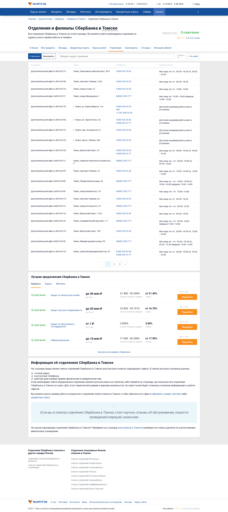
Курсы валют (38, 11)
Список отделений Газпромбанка (87, 467)
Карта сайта (140, 502)
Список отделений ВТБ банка (85, 459)
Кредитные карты (127, 11)
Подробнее (187, 297)
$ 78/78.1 (130, 4)
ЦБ (158, 4)
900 (118, 109)
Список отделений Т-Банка (83, 471)
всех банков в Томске (130, 427)
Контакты (75, 502)
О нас (53, 502)
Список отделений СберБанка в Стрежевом (43, 466)
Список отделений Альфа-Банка (86, 463)
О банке (34, 47)
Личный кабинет (163, 47)
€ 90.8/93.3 (142, 4)
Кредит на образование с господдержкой (63, 325)
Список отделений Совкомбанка (86, 480)
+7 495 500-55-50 (124, 113)
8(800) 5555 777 (123, 96)
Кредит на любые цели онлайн (65, 295)
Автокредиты (103, 11)
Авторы (128, 502)
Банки (159, 11)
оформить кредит (161, 393)
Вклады (71, 11)
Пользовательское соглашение (105, 502)
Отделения (115, 47)
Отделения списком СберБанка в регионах (44, 460)
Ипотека (85, 11)
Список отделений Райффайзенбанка (89, 484)
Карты (48, 283)
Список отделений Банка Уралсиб (87, 489)
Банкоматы (131, 47)
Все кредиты (48, 47)
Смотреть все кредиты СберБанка (114, 352)
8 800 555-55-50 (123, 71)
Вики (84, 502)
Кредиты (56, 11)
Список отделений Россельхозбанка (88, 476)
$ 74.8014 (167, 4)
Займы (147, 11)
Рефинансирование (60, 340)
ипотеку (176, 393)
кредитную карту (40, 397)
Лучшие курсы (116, 4)
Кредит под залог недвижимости (66, 310)
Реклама (63, 502)
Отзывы (145, 47)
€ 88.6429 (178, 4)
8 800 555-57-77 (123, 123)
